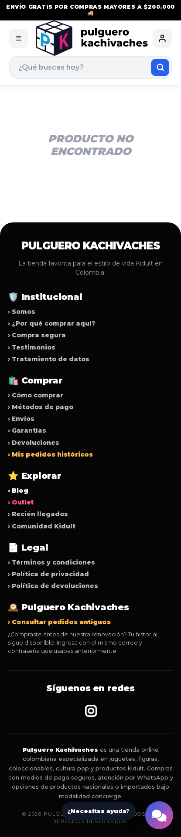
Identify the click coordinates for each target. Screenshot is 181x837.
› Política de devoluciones (53, 586)
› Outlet (21, 502)
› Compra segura (37, 335)
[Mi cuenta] (162, 38)
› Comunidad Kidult (41, 526)
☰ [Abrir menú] (18, 38)
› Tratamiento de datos (48, 359)
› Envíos (21, 419)
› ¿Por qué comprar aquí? (52, 323)
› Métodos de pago (40, 407)
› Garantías (27, 430)
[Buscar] (160, 67)
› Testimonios (31, 347)
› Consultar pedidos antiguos (59, 622)
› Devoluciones (33, 443)
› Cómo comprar (35, 395)
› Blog (18, 490)
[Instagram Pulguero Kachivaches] (90, 711)
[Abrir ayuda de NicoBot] (159, 815)
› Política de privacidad (48, 574)
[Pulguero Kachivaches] (90, 38)
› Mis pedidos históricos (50, 454)
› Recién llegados (38, 514)
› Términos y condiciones (51, 562)
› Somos (21, 312)
